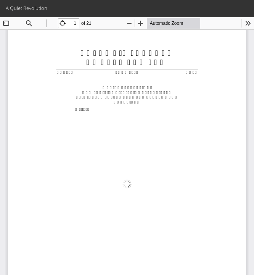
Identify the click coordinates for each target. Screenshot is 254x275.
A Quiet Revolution (26, 8)
